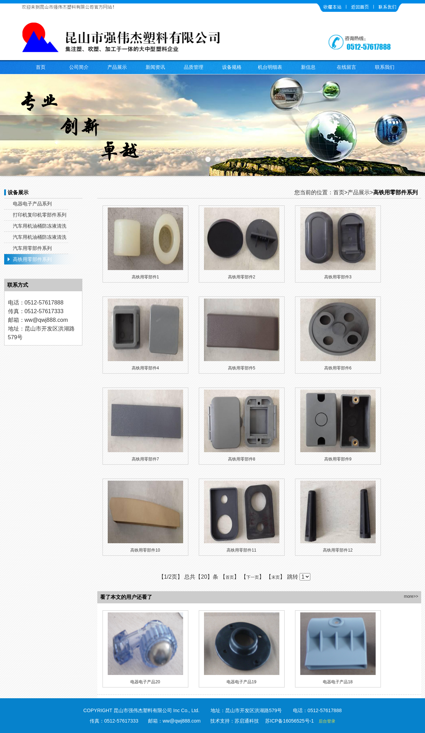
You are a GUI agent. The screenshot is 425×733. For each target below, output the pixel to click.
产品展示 (117, 67)
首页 (41, 67)
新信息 (308, 67)
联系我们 (384, 67)
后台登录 (327, 721)
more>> (411, 596)
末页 (275, 577)
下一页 (252, 577)
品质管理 (193, 67)
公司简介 (79, 67)
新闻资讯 (155, 67)
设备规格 (232, 67)
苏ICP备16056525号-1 (289, 721)
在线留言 (346, 67)
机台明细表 (270, 67)
